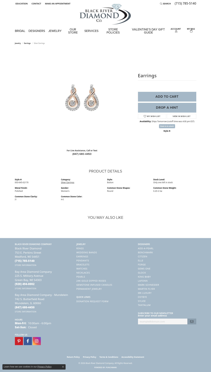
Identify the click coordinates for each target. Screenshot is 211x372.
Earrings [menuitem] (82, 256)
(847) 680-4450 (82, 154)
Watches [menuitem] (81, 268)
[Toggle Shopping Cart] (191, 29)
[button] (21, 3)
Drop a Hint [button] (167, 107)
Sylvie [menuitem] (142, 301)
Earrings (27, 43)
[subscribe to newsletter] (191, 322)
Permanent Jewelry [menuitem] (89, 288)
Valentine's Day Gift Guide (148, 31)
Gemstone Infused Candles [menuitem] (94, 284)
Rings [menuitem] (80, 248)
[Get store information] (25, 265)
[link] (36, 3)
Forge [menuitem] (142, 264)
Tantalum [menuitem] (144, 305)
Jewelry (55, 31)
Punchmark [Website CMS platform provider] (111, 367)
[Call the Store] (25, 261)
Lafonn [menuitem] (143, 280)
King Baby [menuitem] (144, 276)
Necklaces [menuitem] (83, 272)
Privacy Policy (89, 357)
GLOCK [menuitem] (142, 272)
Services (91, 31)
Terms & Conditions (108, 357)
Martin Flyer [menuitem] (146, 288)
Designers (37, 31)
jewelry (18, 43)
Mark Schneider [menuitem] (148, 284)
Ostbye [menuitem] (142, 296)
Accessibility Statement (132, 357)
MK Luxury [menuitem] (145, 292)
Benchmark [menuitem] (145, 252)
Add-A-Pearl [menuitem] (146, 248)
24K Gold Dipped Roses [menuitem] (91, 280)
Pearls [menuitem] (80, 276)
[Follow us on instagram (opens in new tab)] (37, 341)
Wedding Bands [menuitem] (86, 252)
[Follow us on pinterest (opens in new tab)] (19, 341)
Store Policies (113, 31)
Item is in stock (167, 126)
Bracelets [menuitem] (83, 264)
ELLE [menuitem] (140, 260)
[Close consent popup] (63, 367)
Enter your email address (152, 315)
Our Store (73, 31)
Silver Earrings (67, 182)
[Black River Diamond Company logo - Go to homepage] (105, 14)
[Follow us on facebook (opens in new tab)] (28, 341)
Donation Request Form (92, 301)
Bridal (20, 31)
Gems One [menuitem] (144, 268)
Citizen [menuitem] (142, 256)
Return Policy (73, 357)
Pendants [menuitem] (82, 260)
